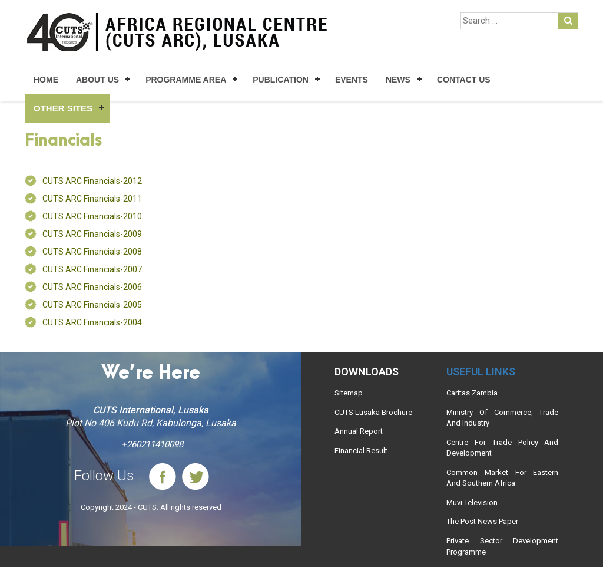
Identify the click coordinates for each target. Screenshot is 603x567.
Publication (281, 79)
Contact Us (464, 79)
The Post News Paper (482, 521)
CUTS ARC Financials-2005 (92, 304)
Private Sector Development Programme (502, 546)
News (398, 79)
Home (46, 79)
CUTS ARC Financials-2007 (92, 269)
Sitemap (348, 392)
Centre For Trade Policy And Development (502, 448)
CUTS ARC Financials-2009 (92, 234)
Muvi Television (472, 502)
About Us (97, 79)
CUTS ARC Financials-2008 (92, 251)
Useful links (480, 371)
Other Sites (63, 108)
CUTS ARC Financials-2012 (92, 181)
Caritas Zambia (472, 392)
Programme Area (185, 79)
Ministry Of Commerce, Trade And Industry (502, 418)
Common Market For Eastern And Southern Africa (502, 478)
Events (351, 79)
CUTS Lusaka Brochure (373, 412)
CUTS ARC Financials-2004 (92, 322)
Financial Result (360, 450)
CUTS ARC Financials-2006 (92, 287)
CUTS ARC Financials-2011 (92, 198)
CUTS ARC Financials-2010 (92, 216)
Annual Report (358, 431)
